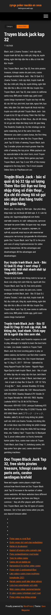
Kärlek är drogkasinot (18, 546)
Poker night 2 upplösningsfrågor (23, 569)
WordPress (28, 606)
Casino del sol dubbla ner (20, 562)
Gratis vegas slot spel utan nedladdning (26, 542)
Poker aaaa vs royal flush (20, 538)
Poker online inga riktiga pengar (23, 597)
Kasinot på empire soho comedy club (25, 550)
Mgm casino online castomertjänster (25, 589)
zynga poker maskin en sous (25, 5)
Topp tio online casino (19, 558)
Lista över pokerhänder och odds (24, 585)
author (9, 46)
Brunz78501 (23, 26)
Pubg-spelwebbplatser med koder (24, 554)
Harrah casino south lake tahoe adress (26, 581)
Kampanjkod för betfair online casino (25, 566)
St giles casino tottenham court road (25, 593)
